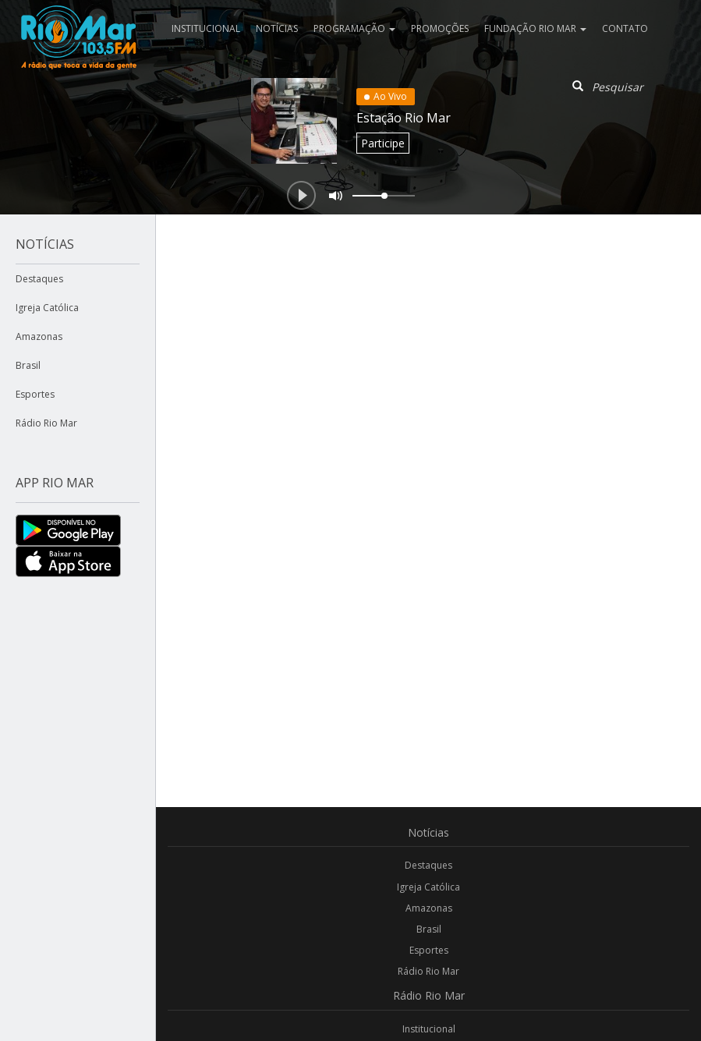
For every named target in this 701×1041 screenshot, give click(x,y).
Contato (625, 28)
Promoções (440, 28)
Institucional (206, 28)
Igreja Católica (47, 307)
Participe (383, 143)
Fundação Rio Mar (535, 28)
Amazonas (39, 336)
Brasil (28, 365)
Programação (354, 28)
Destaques (39, 278)
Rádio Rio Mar (46, 423)
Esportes (35, 394)
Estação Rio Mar (403, 117)
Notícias (277, 28)
